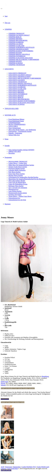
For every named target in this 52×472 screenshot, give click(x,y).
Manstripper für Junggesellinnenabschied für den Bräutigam (26, 179)
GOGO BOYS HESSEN (16, 96)
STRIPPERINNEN (14, 123)
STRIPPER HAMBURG (16, 42)
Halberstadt (4, 381)
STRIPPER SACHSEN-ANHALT (19, 35)
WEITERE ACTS (10, 115)
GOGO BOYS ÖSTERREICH (17, 94)
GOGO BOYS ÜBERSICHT (17, 73)
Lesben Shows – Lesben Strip (17, 163)
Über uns (7, 23)
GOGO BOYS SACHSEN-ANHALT (19, 75)
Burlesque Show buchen (15, 186)
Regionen (7, 204)
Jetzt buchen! (5, 399)
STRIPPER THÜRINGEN (16, 65)
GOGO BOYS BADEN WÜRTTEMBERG (21, 101)
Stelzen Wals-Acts (14, 135)
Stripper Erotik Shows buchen (17, 167)
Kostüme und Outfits (14, 194)
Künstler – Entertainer (15, 133)
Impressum (8, 467)
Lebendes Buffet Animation (16, 170)
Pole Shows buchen (14, 172)
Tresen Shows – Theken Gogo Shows (20, 196)
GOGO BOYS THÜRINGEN (17, 82)
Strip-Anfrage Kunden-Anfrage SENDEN (21, 150)
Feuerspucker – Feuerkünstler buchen (20, 131)
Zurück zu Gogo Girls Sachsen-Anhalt (12, 402)
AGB (2, 467)
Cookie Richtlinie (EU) (29, 467)
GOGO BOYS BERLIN (15, 97)
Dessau (3, 383)
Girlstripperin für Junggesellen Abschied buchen (23, 177)
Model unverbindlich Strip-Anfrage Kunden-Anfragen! (18, 388)
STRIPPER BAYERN (15, 52)
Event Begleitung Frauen (16, 121)
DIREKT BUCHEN (14, 151)
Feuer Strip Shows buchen (16, 174)
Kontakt (7, 145)
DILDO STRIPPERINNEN (16, 124)
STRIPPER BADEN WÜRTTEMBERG (20, 51)
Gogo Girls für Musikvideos (17, 182)
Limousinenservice (14, 198)
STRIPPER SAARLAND (16, 45)
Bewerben (11, 153)
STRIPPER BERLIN (14, 37)
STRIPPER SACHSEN (15, 44)
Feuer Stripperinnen (14, 128)
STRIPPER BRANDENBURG (18, 40)
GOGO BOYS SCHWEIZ (16, 104)
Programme (8, 157)
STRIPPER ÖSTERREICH (16, 56)
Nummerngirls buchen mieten (17, 193)
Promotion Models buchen (16, 168)
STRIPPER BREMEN (15, 39)
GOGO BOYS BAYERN (16, 90)
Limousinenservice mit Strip (17, 200)
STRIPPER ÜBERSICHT (16, 33)
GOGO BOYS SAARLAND (17, 89)
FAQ (8, 468)
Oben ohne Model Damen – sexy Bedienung (22, 130)
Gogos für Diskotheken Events (17, 184)
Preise (6, 139)
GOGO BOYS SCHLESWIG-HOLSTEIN (21, 102)
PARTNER (14, 468)
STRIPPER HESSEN (15, 61)
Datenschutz (17, 467)
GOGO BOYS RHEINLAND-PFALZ (20, 83)
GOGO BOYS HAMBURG (17, 87)
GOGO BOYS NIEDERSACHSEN (19, 76)
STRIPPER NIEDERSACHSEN (18, 49)
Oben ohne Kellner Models (16, 181)
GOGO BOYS (9, 69)
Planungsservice (13, 189)
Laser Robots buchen (14, 191)
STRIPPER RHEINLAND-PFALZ (19, 54)
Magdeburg (45, 376)
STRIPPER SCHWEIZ (15, 63)
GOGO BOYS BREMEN (16, 92)
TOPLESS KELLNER (11, 108)
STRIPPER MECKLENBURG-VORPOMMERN (23, 59)
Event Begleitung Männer (16, 119)
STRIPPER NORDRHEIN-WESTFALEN (21, 47)
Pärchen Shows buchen (15, 175)
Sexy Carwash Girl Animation (17, 187)
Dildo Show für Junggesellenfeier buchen (21, 165)
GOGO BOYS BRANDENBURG (19, 99)
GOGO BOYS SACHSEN (16, 80)
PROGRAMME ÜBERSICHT (17, 161)
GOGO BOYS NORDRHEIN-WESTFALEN (22, 85)
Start (6, 16)
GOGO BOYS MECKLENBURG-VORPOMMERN (24, 78)
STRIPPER (8, 29)
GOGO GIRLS (13, 126)
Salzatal (3, 385)
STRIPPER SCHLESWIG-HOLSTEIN (20, 58)
